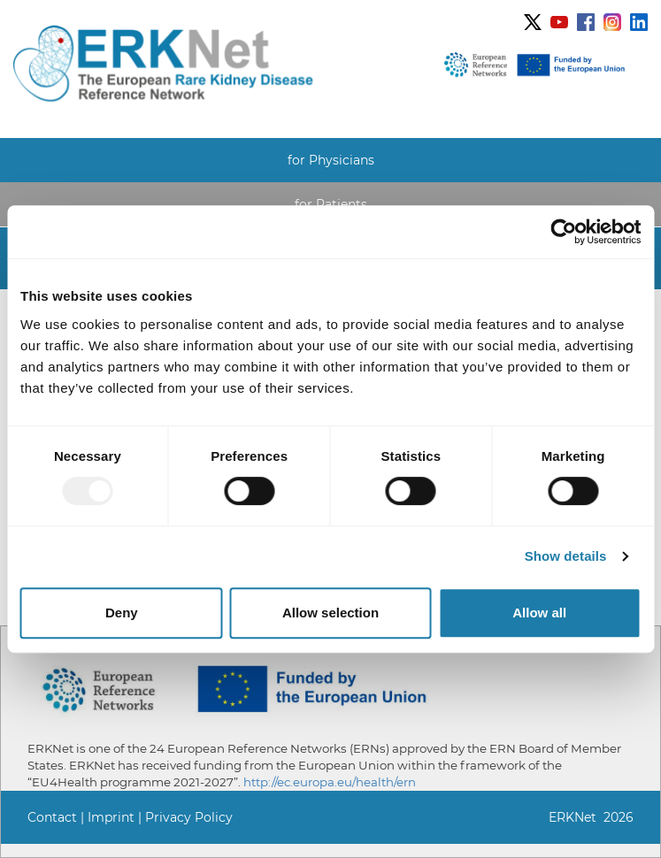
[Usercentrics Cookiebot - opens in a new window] (563, 231)
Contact (52, 817)
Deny (121, 612)
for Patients (331, 204)
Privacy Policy (189, 817)
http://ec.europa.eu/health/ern (329, 782)
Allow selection (330, 612)
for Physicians (331, 160)
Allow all (539, 612)
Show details (566, 555)
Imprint (111, 817)
